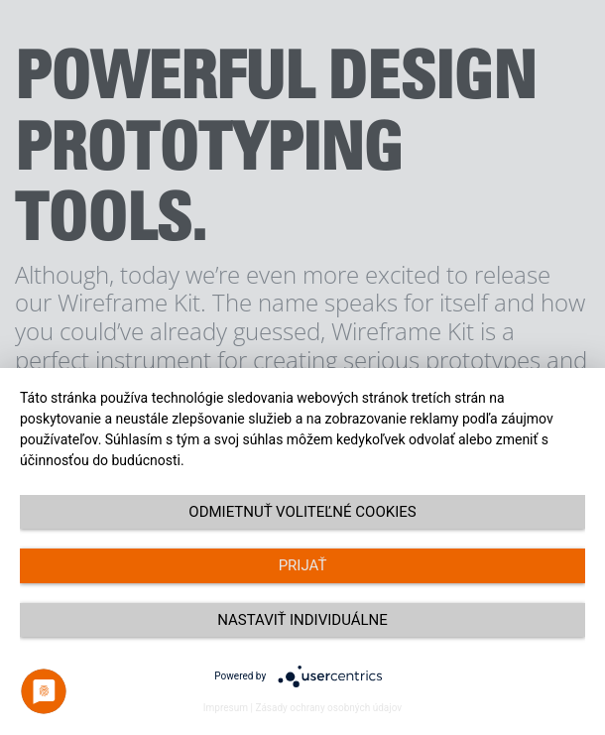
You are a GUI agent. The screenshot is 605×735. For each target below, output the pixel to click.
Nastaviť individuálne (302, 620)
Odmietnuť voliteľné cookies (302, 512)
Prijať (303, 565)
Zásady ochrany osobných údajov (328, 707)
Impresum (225, 707)
